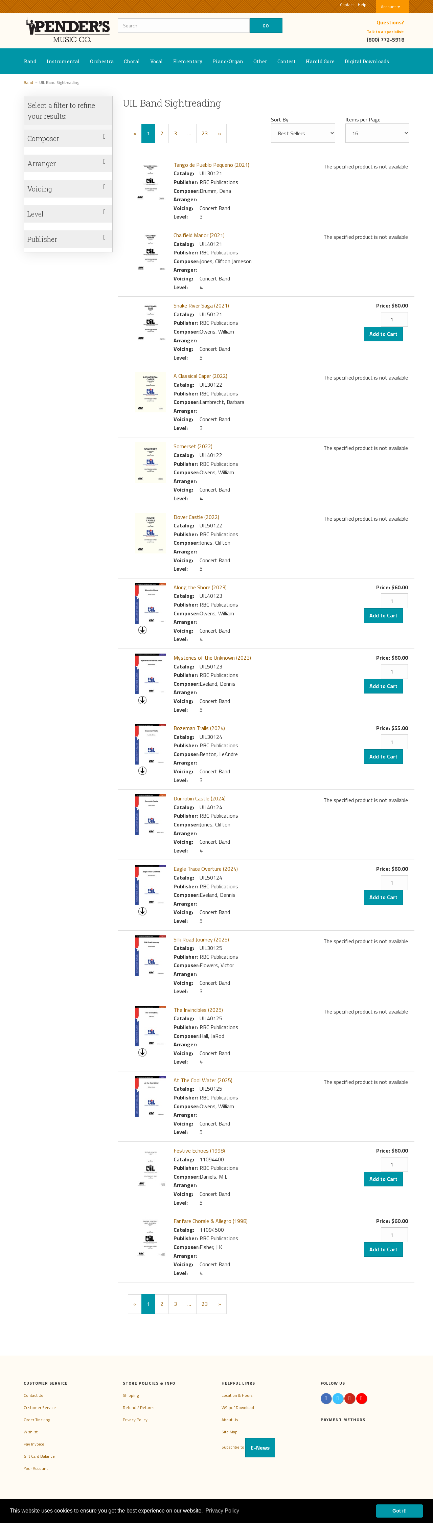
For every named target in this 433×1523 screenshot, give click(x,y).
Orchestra (102, 61)
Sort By (280, 119)
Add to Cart (383, 334)
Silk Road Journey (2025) (201, 939)
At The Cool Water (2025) (203, 1080)
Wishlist (31, 1432)
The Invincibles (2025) (198, 1010)
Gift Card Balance (39, 1456)
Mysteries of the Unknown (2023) (212, 658)
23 (205, 133)
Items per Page (363, 119)
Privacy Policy (135, 1419)
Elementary (187, 61)
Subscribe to (248, 1447)
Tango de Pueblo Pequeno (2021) (211, 165)
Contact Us (33, 1395)
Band (30, 61)
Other (260, 61)
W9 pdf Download (238, 1407)
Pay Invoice (34, 1444)
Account (390, 6)
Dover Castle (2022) (196, 517)
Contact (347, 4)
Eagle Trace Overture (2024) (206, 869)
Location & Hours (237, 1395)
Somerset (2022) (193, 446)
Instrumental (63, 61)
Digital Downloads (367, 61)
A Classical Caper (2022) (200, 376)
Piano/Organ (227, 61)
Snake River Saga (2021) (201, 305)
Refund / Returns (138, 1407)
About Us (230, 1419)
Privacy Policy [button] (222, 1511)
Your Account (36, 1468)
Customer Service (40, 1407)
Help (362, 4)
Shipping (131, 1395)
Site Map (229, 1432)
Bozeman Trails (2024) (199, 728)
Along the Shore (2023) (200, 587)
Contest (286, 61)
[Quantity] (394, 319)
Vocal (156, 61)
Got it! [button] (399, 1511)
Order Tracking (37, 1419)
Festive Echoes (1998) (199, 1150)
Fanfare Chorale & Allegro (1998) (211, 1221)
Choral (132, 61)
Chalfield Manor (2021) (199, 235)
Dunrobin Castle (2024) (200, 798)
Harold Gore (320, 61)
